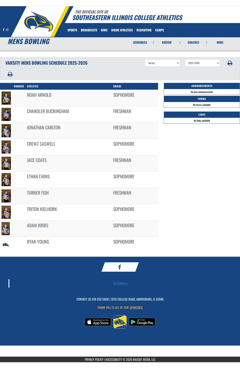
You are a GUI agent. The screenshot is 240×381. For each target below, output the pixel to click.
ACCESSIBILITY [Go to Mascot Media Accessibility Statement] (113, 359)
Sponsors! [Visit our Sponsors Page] (136, 307)
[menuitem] (89, 30)
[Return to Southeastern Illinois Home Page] (38, 21)
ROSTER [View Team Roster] (167, 42)
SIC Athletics (120, 283)
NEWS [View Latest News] (220, 42)
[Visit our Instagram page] (7, 30)
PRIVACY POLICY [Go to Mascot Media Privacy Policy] (94, 359)
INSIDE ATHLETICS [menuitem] (122, 30)
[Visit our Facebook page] (4, 30)
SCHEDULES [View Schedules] (140, 42)
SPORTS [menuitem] (72, 30)
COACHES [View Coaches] (193, 42)
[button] (230, 63)
